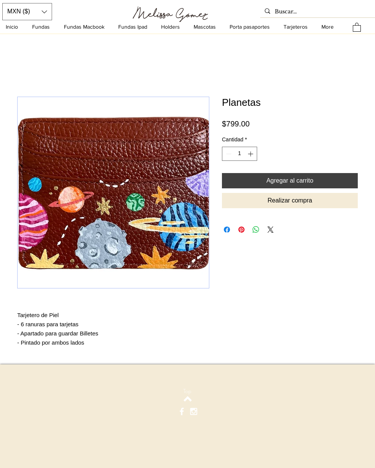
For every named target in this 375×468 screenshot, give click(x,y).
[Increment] (251, 153)
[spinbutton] (239, 153)
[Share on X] (270, 229)
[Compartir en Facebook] (227, 229)
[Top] (187, 391)
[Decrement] (228, 153)
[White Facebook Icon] (182, 411)
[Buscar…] (317, 12)
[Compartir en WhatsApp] (256, 229)
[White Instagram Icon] (194, 411)
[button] (357, 27)
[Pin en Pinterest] (241, 229)
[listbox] (27, 11)
